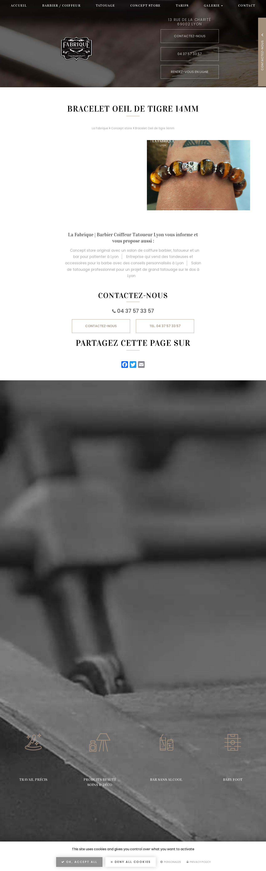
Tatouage (105, 5)
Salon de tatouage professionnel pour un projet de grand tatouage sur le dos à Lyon (134, 269)
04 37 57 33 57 (135, 311)
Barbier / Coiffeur (61, 5)
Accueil (19, 5)
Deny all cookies (131, 862)
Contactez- (101, 326)
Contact (246, 5)
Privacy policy (199, 862)
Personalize (170, 862)
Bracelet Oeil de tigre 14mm (154, 128)
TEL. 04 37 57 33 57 (165, 326)
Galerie (213, 5)
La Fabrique (100, 128)
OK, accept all (79, 862)
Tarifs (182, 5)
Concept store (145, 5)
